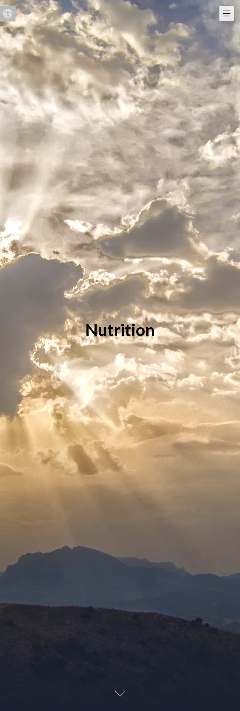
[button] (8, 14)
